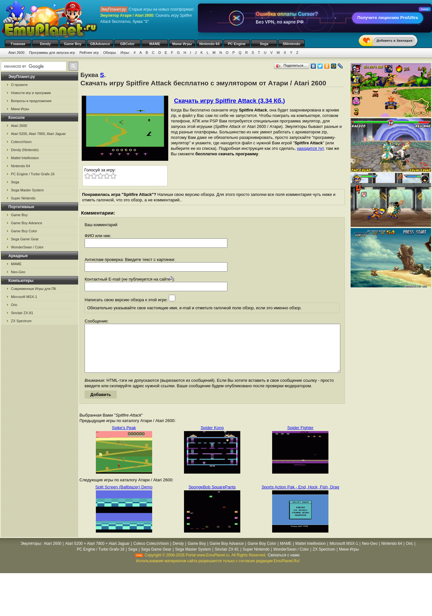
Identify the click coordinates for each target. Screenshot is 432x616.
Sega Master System (27, 190)
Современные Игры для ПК (33, 289)
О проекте (19, 85)
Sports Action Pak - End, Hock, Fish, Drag (300, 496)
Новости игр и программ (31, 93)
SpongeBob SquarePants (212, 496)
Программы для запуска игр (52, 52)
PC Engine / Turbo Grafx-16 (33, 174)
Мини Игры (182, 44)
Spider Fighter (300, 437)
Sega (264, 44)
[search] (33, 66)
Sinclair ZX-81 (22, 313)
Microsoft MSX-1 (24, 297)
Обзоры (109, 52)
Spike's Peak (124, 437)
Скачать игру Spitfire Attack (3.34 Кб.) (229, 100)
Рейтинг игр (89, 52)
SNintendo (291, 44)
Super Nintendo (23, 198)
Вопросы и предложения (31, 101)
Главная (18, 44)
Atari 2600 (16, 52)
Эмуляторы (31, 553)
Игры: (125, 52)
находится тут (310, 148)
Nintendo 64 (209, 44)
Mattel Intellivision (25, 158)
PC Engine (236, 44)
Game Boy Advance (26, 223)
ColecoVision (21, 142)
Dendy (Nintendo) (25, 150)
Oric (14, 305)
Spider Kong (212, 437)
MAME (154, 44)
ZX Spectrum (21, 321)
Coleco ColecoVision (151, 553)
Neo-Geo (18, 272)
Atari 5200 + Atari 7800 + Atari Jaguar (97, 553)
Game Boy (72, 44)
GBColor (127, 44)
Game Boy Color (24, 231)
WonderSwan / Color (27, 247)
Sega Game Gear (25, 239)
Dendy (45, 44)
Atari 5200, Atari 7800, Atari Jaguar (38, 134)
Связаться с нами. (284, 565)
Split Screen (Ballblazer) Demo (123, 496)
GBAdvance (100, 44)
